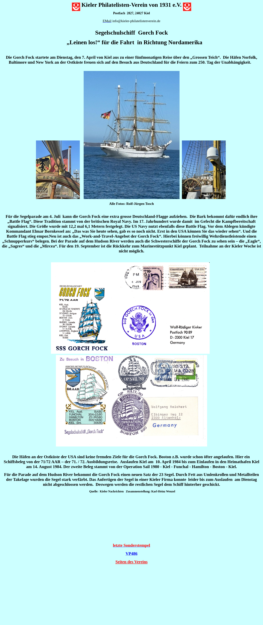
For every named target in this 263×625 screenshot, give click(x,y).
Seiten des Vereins (131, 561)
